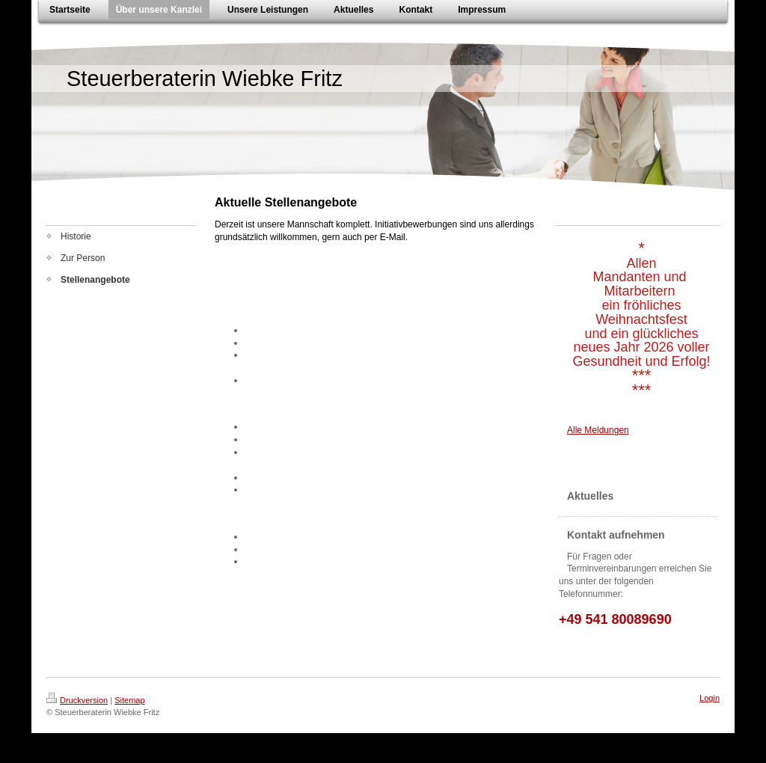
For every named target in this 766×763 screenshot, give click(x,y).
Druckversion (77, 700)
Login (709, 697)
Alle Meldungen (598, 430)
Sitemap (129, 700)
